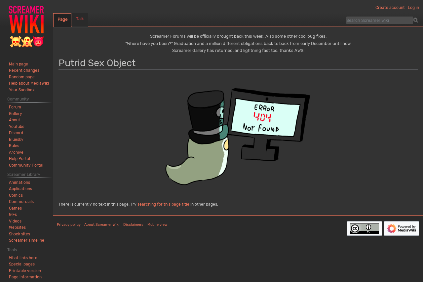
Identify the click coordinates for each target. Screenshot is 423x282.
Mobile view (157, 224)
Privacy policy (69, 224)
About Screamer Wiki (102, 224)
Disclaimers (133, 224)
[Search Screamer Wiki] (379, 20)
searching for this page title (163, 204)
